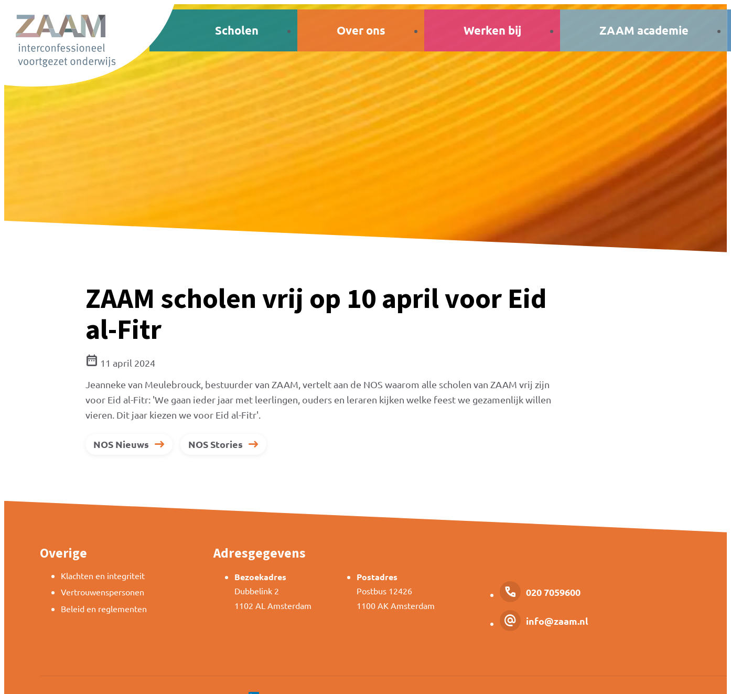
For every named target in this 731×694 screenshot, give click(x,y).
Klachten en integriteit (103, 575)
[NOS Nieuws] (129, 444)
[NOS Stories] (223, 444)
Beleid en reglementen (104, 608)
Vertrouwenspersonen (102, 591)
